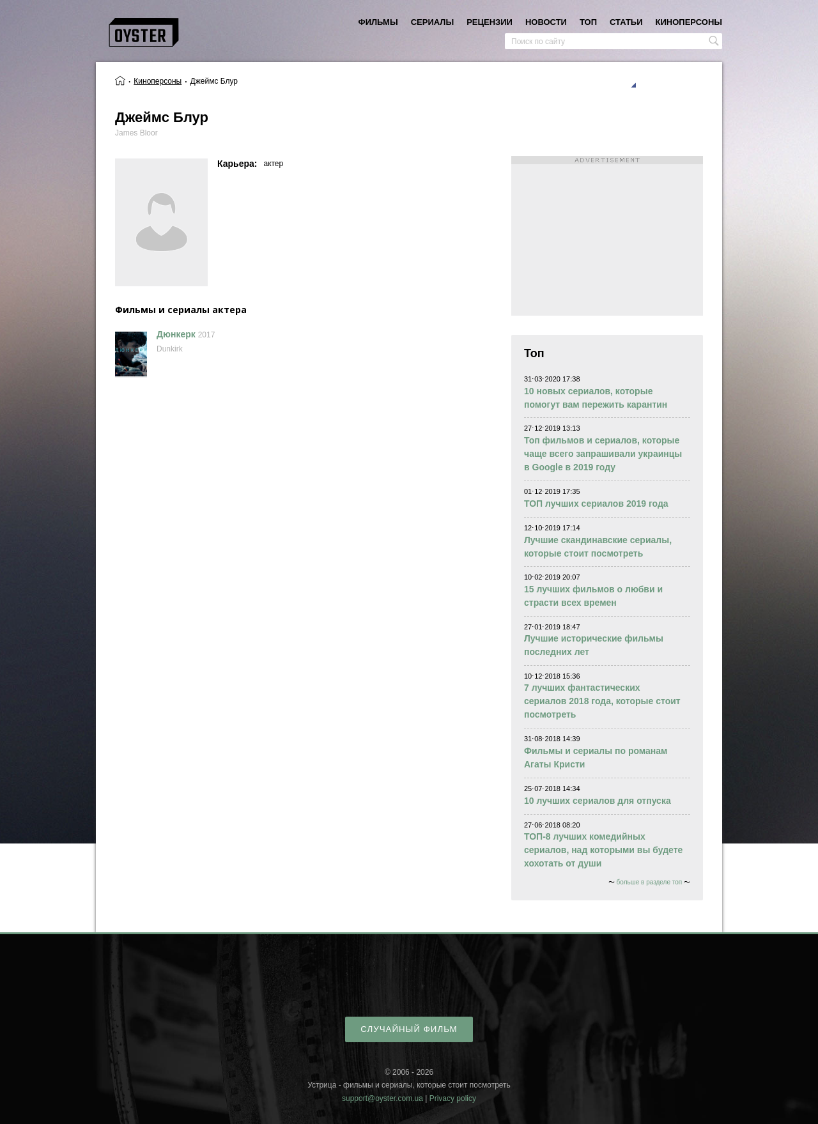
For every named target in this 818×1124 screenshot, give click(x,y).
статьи (626, 22)
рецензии (490, 22)
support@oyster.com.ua (382, 1098)
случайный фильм (408, 1029)
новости (546, 22)
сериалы (432, 22)
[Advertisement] (607, 236)
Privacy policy (452, 1098)
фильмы (378, 22)
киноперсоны (689, 22)
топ (588, 22)
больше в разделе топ (650, 882)
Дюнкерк (176, 334)
